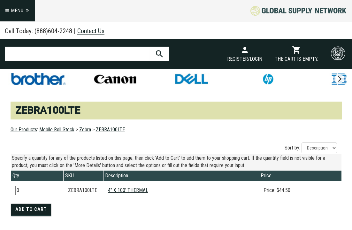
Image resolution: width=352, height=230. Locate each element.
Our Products (24, 129)
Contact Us (91, 31)
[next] (339, 79)
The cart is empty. (296, 59)
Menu (17, 10)
